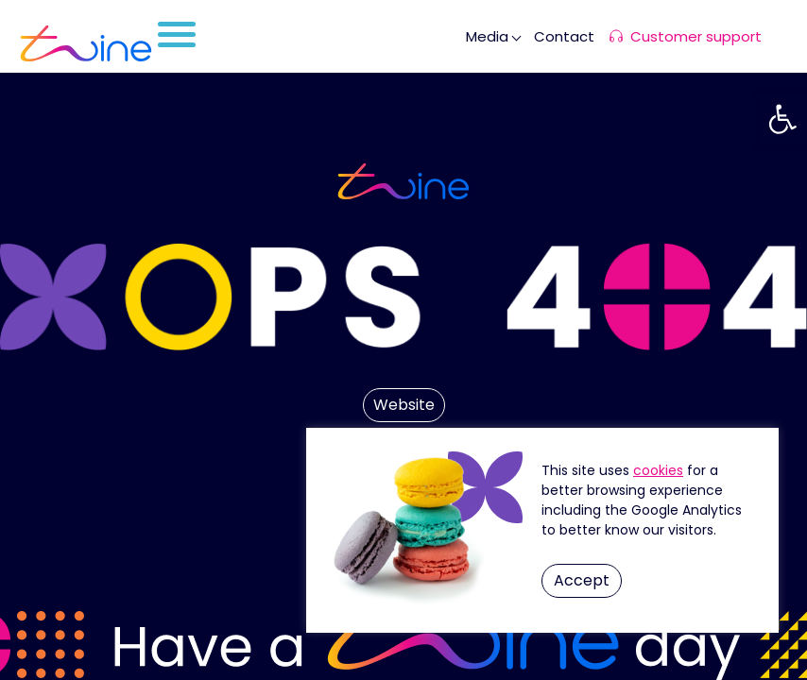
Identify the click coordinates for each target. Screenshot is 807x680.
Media (487, 36)
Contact (564, 36)
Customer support (696, 36)
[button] (782, 119)
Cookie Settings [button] (658, 470)
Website (404, 405)
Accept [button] (582, 580)
